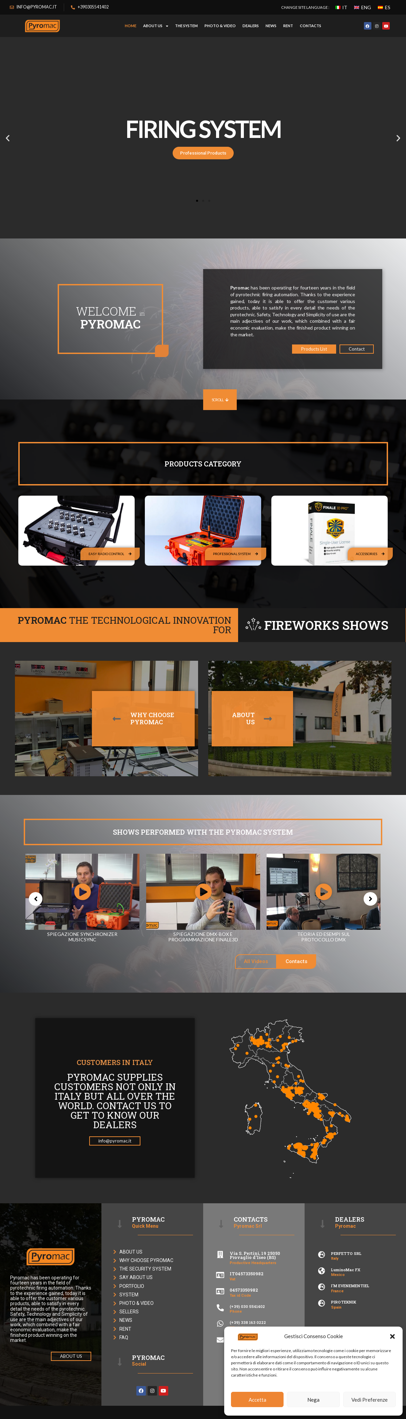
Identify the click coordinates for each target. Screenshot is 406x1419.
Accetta (257, 1400)
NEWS (271, 25)
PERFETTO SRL (346, 1253)
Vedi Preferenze (369, 1400)
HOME (130, 25)
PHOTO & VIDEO (220, 25)
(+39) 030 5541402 (247, 1306)
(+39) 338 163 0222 (248, 1322)
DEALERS (251, 25)
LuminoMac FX (345, 1269)
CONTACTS (310, 25)
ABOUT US (155, 26)
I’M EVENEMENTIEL (350, 1285)
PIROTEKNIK (343, 1302)
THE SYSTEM (186, 25)
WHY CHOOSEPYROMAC (152, 718)
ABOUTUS (243, 718)
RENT (288, 25)
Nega (313, 1400)
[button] (392, 1336)
